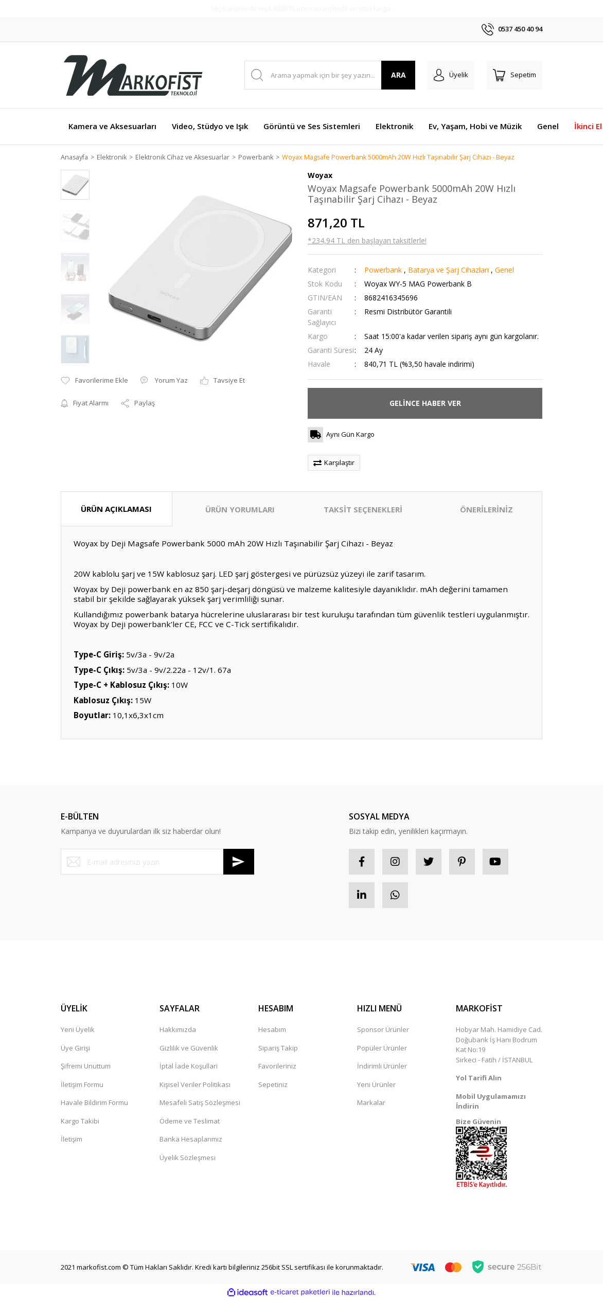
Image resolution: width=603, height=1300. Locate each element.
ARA (398, 75)
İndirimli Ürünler (382, 1066)
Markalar (371, 1103)
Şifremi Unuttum (86, 1066)
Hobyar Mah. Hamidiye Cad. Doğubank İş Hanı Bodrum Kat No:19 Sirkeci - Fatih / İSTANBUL (499, 1045)
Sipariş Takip (278, 1048)
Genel (504, 270)
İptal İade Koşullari (188, 1066)
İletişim (71, 1139)
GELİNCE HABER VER (425, 403)
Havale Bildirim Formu (94, 1103)
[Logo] (133, 75)
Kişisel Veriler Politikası (194, 1085)
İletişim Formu (82, 1085)
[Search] (330, 75)
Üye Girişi (75, 1048)
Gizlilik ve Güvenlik (188, 1048)
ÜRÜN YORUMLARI (240, 510)
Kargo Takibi (80, 1121)
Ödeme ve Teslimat (189, 1121)
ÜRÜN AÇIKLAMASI (116, 509)
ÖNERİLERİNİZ (486, 510)
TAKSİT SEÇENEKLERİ (363, 510)
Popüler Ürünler (382, 1048)
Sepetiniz (273, 1085)
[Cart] (514, 75)
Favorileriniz (277, 1066)
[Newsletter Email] (157, 862)
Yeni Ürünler (376, 1085)
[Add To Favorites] (94, 381)
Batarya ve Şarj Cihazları (448, 270)
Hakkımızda (177, 1030)
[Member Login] (451, 75)
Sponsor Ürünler (383, 1030)
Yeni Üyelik (78, 1030)
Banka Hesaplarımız (190, 1139)
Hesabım (272, 1030)
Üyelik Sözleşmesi (187, 1158)
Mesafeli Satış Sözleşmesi (199, 1103)
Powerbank (383, 270)
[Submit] (238, 862)
